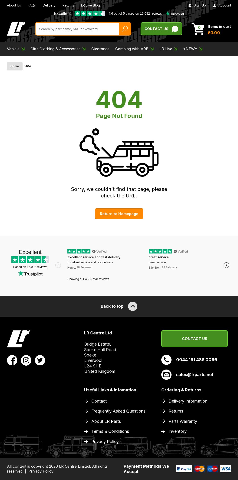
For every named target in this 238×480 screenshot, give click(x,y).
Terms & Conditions (110, 431)
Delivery (49, 5)
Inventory (178, 431)
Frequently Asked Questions (118, 411)
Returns (68, 5)
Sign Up (197, 5)
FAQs (32, 5)
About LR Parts (106, 421)
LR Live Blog (90, 5)
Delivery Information (188, 401)
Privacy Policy (105, 441)
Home (14, 66)
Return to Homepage (119, 213)
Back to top (119, 306)
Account (222, 5)
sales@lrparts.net (187, 375)
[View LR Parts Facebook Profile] (12, 360)
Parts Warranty (183, 421)
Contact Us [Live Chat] (161, 29)
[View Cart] (211, 28)
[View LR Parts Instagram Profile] (26, 360)
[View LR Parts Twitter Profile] (40, 360)
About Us (14, 5)
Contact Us (194, 338)
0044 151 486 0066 (189, 360)
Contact (99, 401)
